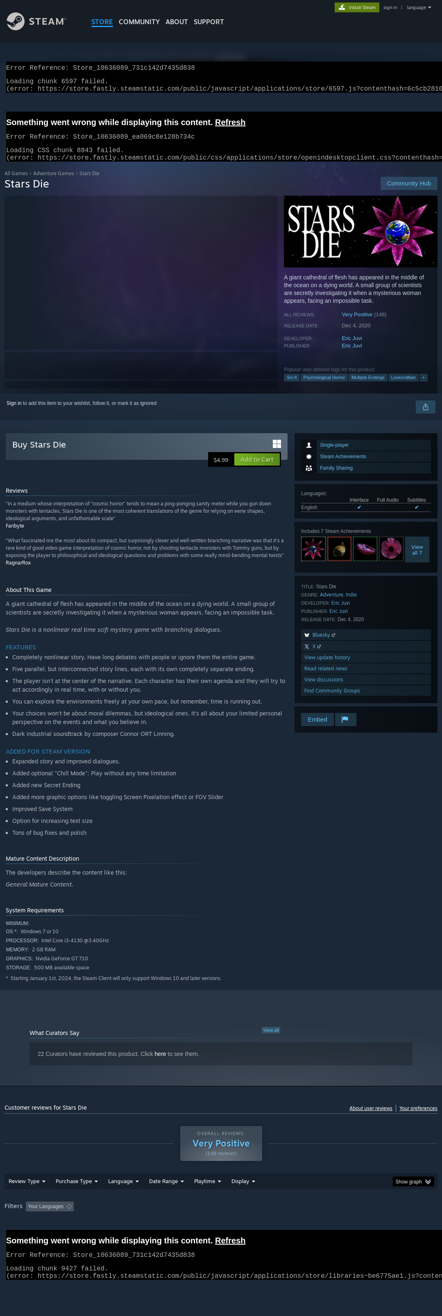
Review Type (24, 1202)
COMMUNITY (139, 22)
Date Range (163, 1202)
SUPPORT (209, 22)
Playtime (204, 1202)
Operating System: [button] (319, 1228)
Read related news (325, 678)
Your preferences (418, 1118)
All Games (16, 183)
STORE (102, 22)
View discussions (323, 689)
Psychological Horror (324, 387)
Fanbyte (15, 535)
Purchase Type (74, 1202)
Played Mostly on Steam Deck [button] (250, 1228)
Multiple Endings (368, 387)
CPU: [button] (361, 1228)
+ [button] (423, 387)
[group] (221, 1233)
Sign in (14, 413)
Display (240, 1202)
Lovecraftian (403, 387)
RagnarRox (18, 572)
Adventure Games (53, 183)
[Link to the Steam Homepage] (43, 28)
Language (120, 1202)
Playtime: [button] (192, 1228)
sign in (390, 7)
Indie (351, 604)
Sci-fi (292, 387)
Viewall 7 (417, 559)
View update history (327, 667)
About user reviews (370, 1118)
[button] (257, 469)
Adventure (331, 604)
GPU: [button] (389, 1228)
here (160, 1063)
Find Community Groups (332, 700)
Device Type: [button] (21, 1239)
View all (271, 1039)
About (176, 22)
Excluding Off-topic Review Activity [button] (128, 1228)
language (416, 7)
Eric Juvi (352, 348)
